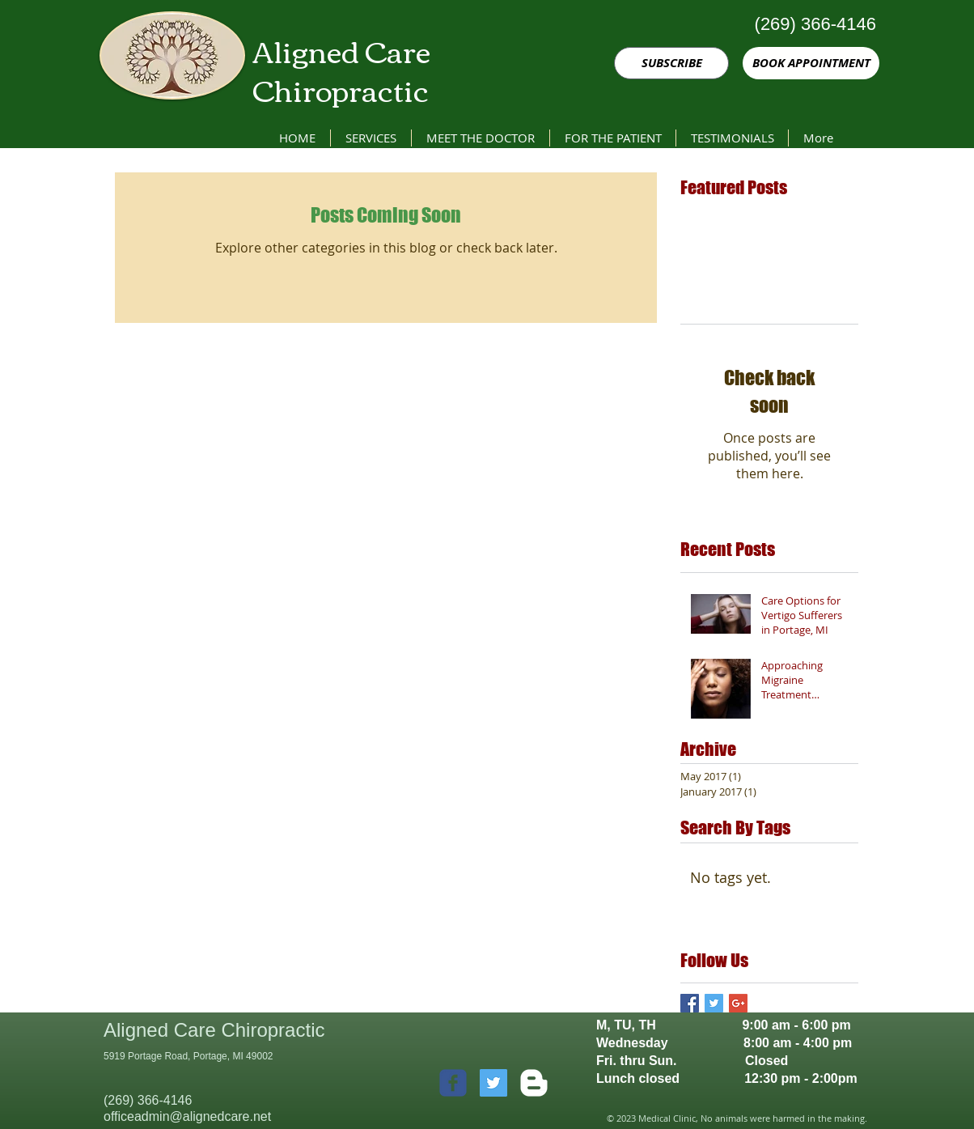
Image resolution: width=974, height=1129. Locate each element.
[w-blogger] (534, 1083)
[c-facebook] (453, 1083)
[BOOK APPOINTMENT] (811, 63)
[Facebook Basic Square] (689, 1003)
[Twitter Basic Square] (714, 1003)
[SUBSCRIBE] (671, 63)
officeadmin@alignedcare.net (187, 1116)
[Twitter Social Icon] (493, 1083)
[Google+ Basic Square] (738, 1003)
